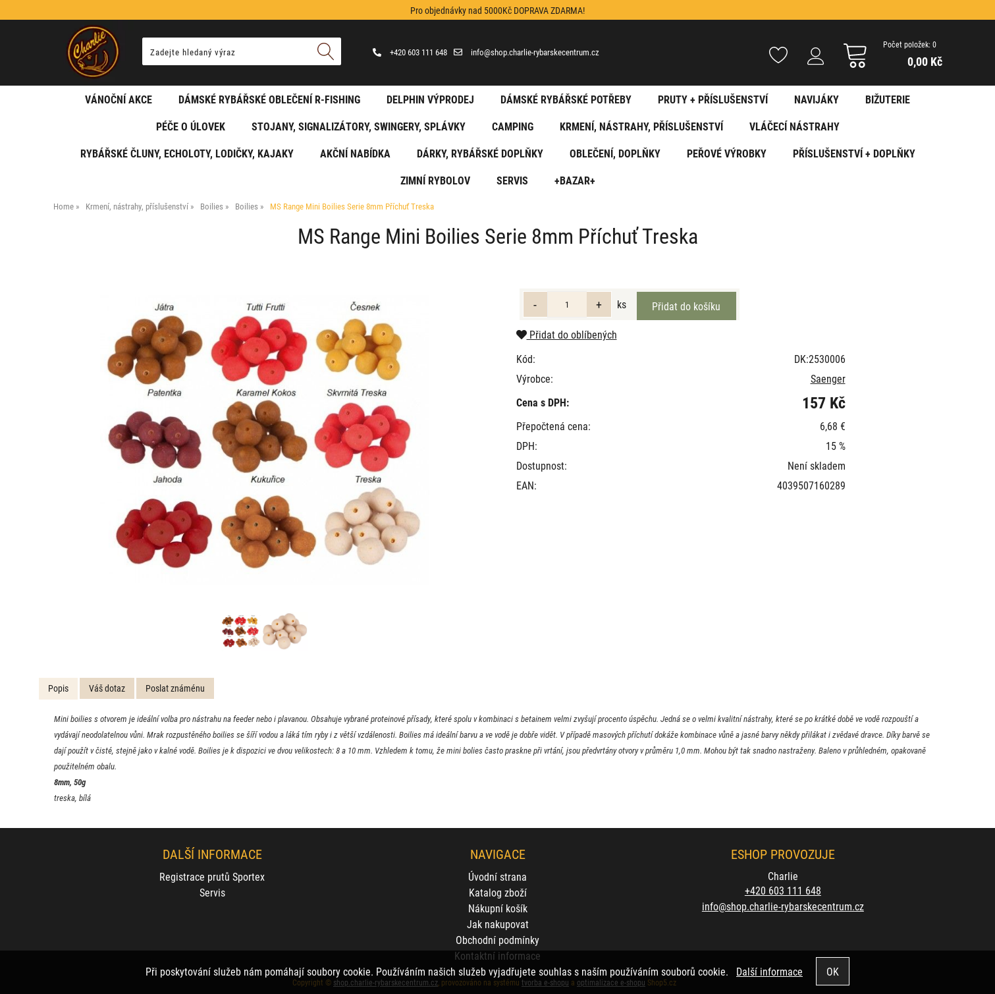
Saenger (828, 378)
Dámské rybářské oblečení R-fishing (269, 99)
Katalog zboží (498, 892)
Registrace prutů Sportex (212, 876)
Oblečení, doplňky (615, 153)
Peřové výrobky (726, 153)
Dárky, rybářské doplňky (480, 153)
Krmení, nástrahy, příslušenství (641, 126)
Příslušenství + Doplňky (854, 153)
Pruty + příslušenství (713, 99)
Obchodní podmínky (497, 940)
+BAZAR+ (574, 180)
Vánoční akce (118, 99)
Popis (58, 688)
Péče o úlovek (190, 126)
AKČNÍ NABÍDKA (355, 153)
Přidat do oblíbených (566, 334)
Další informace (769, 971)
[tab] (58, 689)
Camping (512, 126)
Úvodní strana (497, 876)
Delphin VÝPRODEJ (430, 99)
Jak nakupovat (498, 924)
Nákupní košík (497, 908)
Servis (512, 180)
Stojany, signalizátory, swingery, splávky (359, 126)
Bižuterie (887, 99)
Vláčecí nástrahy (794, 126)
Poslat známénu (175, 688)
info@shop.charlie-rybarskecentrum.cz (526, 52)
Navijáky (816, 99)
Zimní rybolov (435, 180)
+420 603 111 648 (410, 52)
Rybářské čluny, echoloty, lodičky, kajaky (187, 153)
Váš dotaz (107, 688)
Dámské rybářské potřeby (566, 99)
